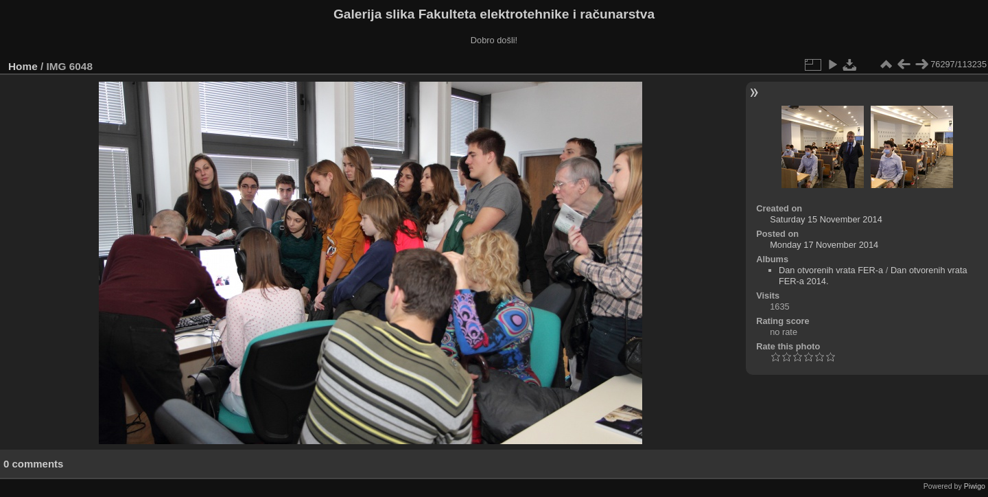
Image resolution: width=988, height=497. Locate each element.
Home (23, 66)
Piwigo (974, 486)
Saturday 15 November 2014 (826, 219)
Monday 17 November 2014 (824, 245)
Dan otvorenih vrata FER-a (831, 270)
